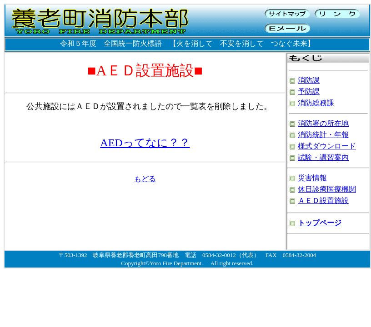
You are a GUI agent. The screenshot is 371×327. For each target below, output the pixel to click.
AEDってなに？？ (145, 143)
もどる (145, 179)
